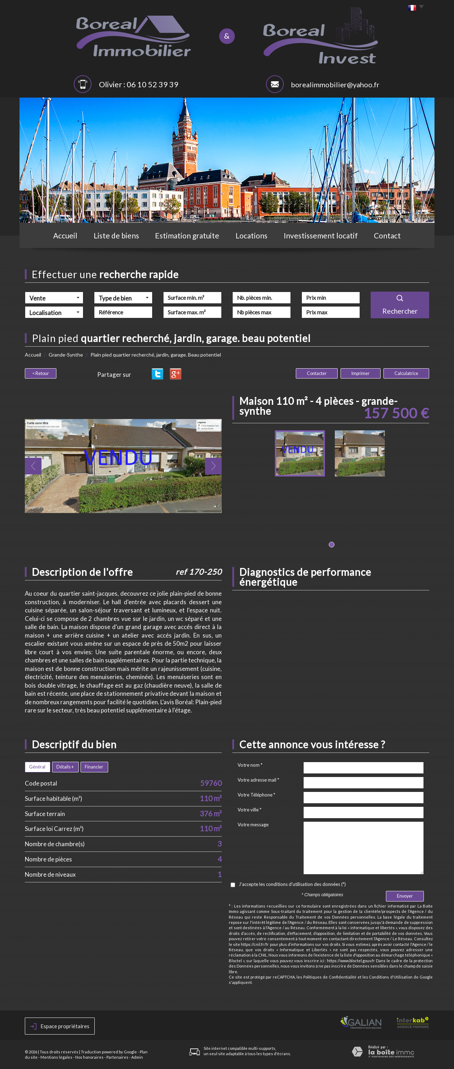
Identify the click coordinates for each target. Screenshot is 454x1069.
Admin (137, 1057)
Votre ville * (249, 809)
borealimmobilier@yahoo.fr (335, 84)
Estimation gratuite (187, 235)
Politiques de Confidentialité (329, 977)
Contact (387, 235)
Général (37, 767)
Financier (94, 767)
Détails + (65, 767)
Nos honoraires (89, 1057)
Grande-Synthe (66, 355)
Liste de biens (116, 235)
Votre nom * (250, 765)
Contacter (317, 373)
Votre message (253, 824)
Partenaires (117, 1057)
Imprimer (360, 373)
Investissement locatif (321, 235)
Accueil (65, 235)
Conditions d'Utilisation (391, 977)
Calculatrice (406, 373)
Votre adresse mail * (258, 780)
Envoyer (405, 896)
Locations (251, 235)
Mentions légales (56, 1057)
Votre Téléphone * (256, 795)
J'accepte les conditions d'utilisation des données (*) (292, 884)
